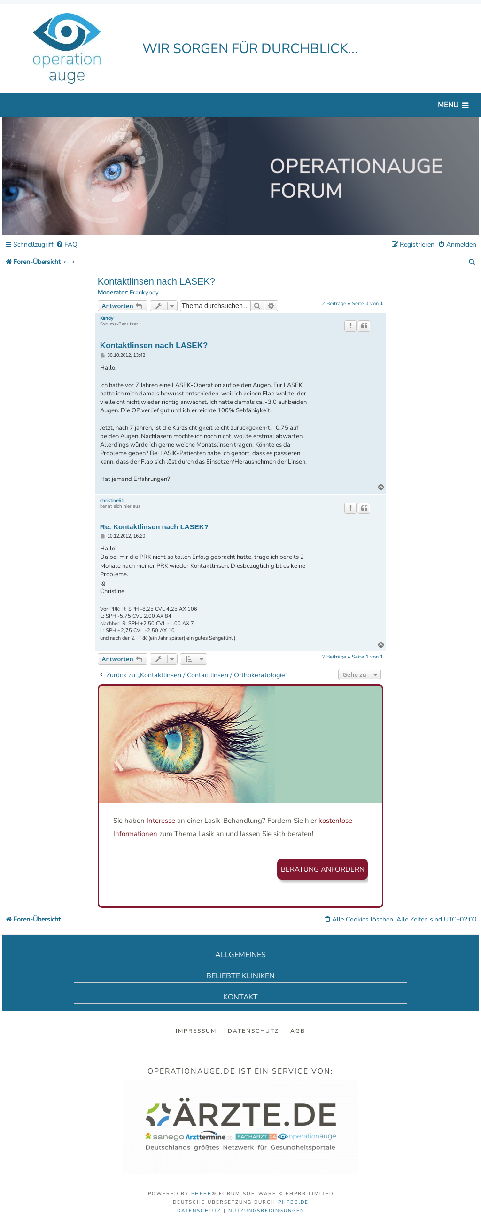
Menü (448, 104)
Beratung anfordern (323, 869)
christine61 (112, 500)
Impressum (196, 1031)
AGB (297, 1031)
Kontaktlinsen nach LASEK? (156, 281)
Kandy (106, 318)
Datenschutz (253, 1031)
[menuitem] (67, 245)
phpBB (201, 1194)
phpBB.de (293, 1202)
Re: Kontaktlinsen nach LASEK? (154, 527)
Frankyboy (144, 293)
